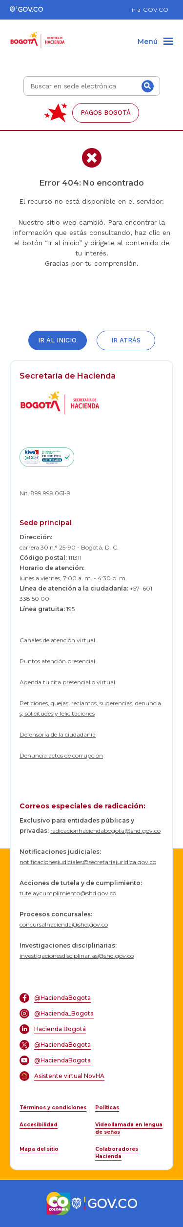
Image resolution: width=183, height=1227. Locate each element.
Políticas (107, 1107)
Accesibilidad (39, 1124)
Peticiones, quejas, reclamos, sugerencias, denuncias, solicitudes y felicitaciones (90, 708)
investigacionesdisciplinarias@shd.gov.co (77, 955)
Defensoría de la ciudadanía (58, 734)
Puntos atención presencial (57, 661)
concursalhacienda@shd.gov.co (64, 924)
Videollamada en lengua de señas (129, 1128)
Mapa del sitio (39, 1149)
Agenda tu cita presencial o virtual (67, 682)
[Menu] (155, 42)
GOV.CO (155, 9)
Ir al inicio (57, 340)
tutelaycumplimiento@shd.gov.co (68, 893)
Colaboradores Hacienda (116, 1153)
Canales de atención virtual (57, 640)
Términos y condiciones (53, 1107)
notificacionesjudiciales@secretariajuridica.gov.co (88, 862)
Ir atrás (126, 340)
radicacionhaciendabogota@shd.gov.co (105, 830)
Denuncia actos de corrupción (61, 755)
